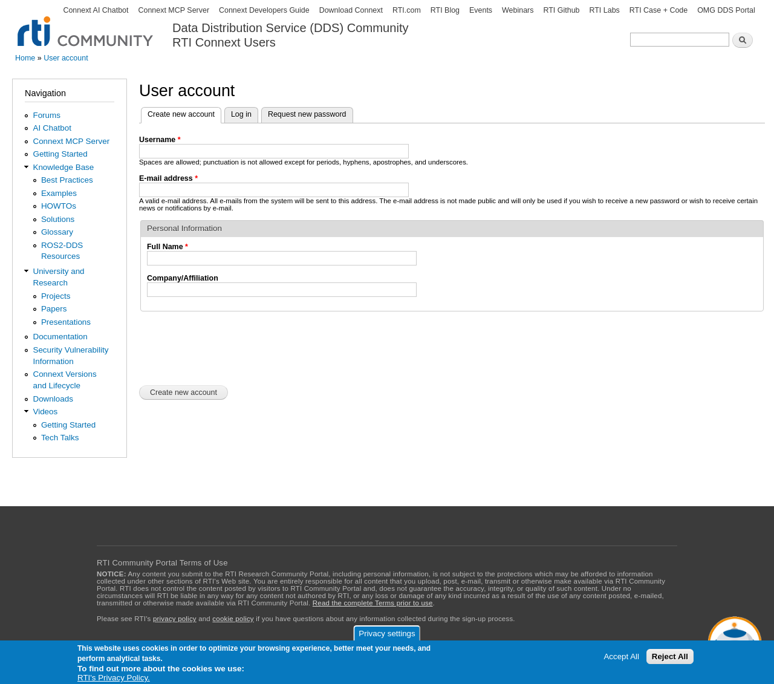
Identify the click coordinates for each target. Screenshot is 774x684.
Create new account (184, 113)
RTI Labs (604, 10)
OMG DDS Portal (726, 10)
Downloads (53, 398)
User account (66, 58)
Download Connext (351, 10)
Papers (54, 308)
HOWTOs (58, 205)
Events (480, 10)
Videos (45, 411)
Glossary (57, 231)
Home (25, 58)
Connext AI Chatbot (95, 10)
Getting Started (60, 153)
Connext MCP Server (173, 10)
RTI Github (561, 10)
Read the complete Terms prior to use (373, 603)
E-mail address (168, 178)
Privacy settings (387, 633)
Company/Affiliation (182, 278)
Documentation (60, 336)
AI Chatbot (52, 127)
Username (160, 139)
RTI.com (406, 10)
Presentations (66, 322)
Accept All (621, 656)
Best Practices (67, 179)
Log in (241, 114)
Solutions (57, 219)
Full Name (167, 247)
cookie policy (232, 618)
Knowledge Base (63, 167)
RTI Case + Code (658, 10)
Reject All (670, 656)
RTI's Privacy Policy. (113, 677)
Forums (46, 115)
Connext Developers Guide (264, 10)
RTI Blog (445, 10)
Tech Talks (60, 437)
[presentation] (231, 347)
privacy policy (175, 618)
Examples (59, 193)
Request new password (307, 114)
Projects (56, 296)
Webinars (517, 10)
